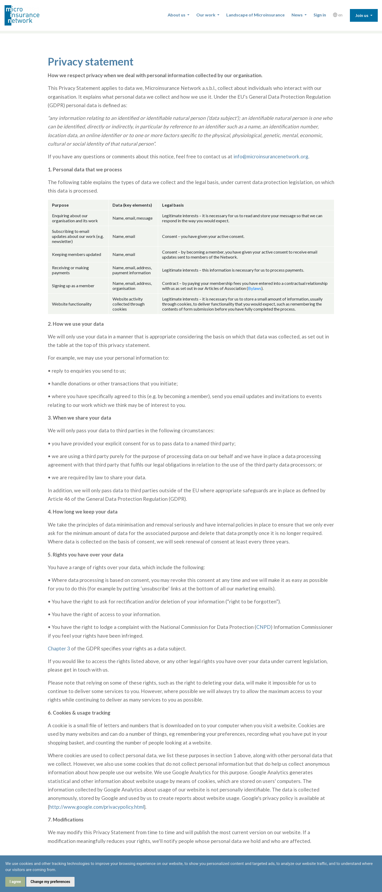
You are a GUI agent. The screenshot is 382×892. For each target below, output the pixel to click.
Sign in (320, 14)
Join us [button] (362, 15)
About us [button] (177, 14)
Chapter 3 (59, 648)
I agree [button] (15, 882)
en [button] (337, 14)
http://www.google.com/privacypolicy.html (96, 807)
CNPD (263, 627)
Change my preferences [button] (50, 882)
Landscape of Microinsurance (255, 14)
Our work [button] (206, 14)
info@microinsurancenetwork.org (270, 156)
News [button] (297, 14)
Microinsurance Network (30, 15)
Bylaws (254, 288)
